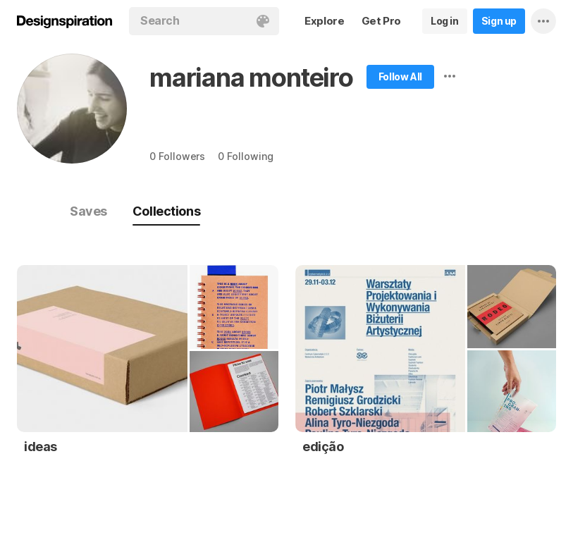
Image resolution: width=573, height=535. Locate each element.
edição (323, 446)
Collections (166, 211)
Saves (88, 211)
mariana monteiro (251, 77)
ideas (40, 446)
